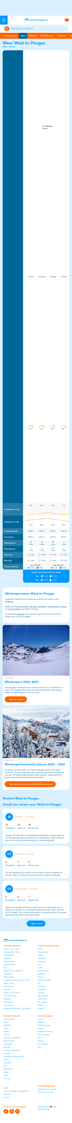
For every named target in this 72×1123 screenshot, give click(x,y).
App (39, 1047)
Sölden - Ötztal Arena (12, 993)
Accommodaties (44, 1035)
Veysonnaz (41, 961)
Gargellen (41, 974)
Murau (6, 1028)
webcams (33, 606)
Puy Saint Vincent (10, 996)
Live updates (42, 1044)
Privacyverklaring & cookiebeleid (16, 1091)
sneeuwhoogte (22, 606)
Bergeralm (7, 958)
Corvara (7, 1035)
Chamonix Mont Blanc (12, 952)
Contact (7, 1097)
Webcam (33, 36)
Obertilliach (8, 974)
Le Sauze (41, 993)
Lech (39, 965)
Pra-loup (7, 1078)
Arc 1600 (7, 1053)
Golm (6, 1075)
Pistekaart (62, 36)
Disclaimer (7, 1094)
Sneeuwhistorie (47, 36)
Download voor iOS (45, 1092)
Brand (40, 949)
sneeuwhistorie (53, 606)
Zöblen (6, 1072)
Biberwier (7, 1047)
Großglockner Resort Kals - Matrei (17, 980)
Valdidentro (42, 958)
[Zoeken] (39, 28)
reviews (63, 606)
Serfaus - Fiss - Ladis (11, 949)
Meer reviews (36, 923)
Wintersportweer (44, 1025)
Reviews (41, 1041)
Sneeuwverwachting (45, 1032)
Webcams (41, 1022)
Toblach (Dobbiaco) (12, 1050)
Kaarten (41, 1028)
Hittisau (40, 977)
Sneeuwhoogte (10, 36)
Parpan (6, 1022)
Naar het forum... (15, 699)
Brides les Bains (43, 971)
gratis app (20, 614)
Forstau (6, 1060)
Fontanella (7, 1044)
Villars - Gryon (9, 983)
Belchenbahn (8, 1002)
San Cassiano (42, 1002)
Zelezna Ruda (8, 977)
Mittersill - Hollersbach (12, 1038)
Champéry (7, 1063)
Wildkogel (9, 601)
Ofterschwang (9, 955)
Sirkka (40, 968)
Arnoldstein (42, 990)
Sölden (40, 955)
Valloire (40, 1005)
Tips (39, 1038)
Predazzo (41, 1008)
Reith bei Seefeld (44, 980)
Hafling (6, 1032)
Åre (5, 968)
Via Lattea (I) (9, 1005)
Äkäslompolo (8, 1069)
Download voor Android (47, 1089)
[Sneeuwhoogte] (36, 20)
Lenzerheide (42, 999)
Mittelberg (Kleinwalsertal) (14, 1057)
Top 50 (40, 1019)
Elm (39, 983)
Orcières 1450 (9, 1019)
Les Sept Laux (9, 986)
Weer (23, 36)
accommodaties (14, 609)
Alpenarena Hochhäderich (13, 971)
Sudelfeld (7, 1025)
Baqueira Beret (9, 961)
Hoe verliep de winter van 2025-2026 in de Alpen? (30, 784)
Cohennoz (41, 986)
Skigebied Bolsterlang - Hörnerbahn (17, 1008)
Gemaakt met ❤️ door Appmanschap (47, 1108)
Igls (5, 1066)
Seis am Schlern (9, 1041)
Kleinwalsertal (43, 996)
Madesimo (7, 999)
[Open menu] (4, 20)
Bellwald (7, 990)
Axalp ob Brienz (9, 965)
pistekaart (42, 606)
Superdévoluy (43, 952)
